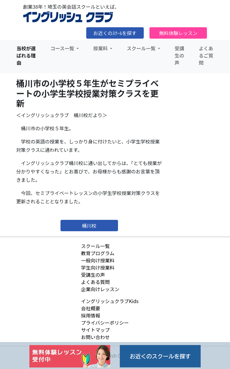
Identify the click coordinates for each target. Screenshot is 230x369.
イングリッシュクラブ (68, 17)
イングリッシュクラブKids (109, 301)
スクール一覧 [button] (142, 48)
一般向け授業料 (97, 260)
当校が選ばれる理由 (26, 55)
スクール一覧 (95, 245)
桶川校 (89, 225)
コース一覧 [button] (63, 48)
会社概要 (90, 308)
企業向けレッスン (100, 289)
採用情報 (90, 315)
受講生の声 (179, 55)
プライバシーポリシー (105, 322)
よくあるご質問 (206, 55)
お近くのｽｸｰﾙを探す (115, 33)
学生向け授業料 (97, 267)
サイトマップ (95, 329)
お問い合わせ (95, 337)
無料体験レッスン (178, 33)
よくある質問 (95, 281)
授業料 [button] (101, 48)
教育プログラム (97, 253)
